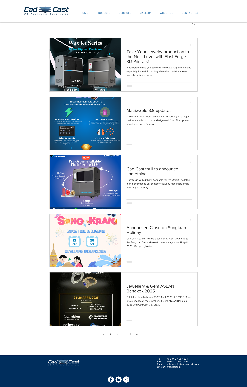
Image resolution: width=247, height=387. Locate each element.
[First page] (97, 334)
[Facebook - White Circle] (111, 379)
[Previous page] (103, 334)
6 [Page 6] (137, 334)
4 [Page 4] (123, 334)
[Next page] (143, 334)
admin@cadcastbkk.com (185, 364)
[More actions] (191, 44)
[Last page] (150, 334)
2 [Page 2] (110, 334)
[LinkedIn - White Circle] (118, 379)
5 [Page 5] (130, 334)
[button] (193, 23)
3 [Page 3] (117, 334)
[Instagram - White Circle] (126, 379)
